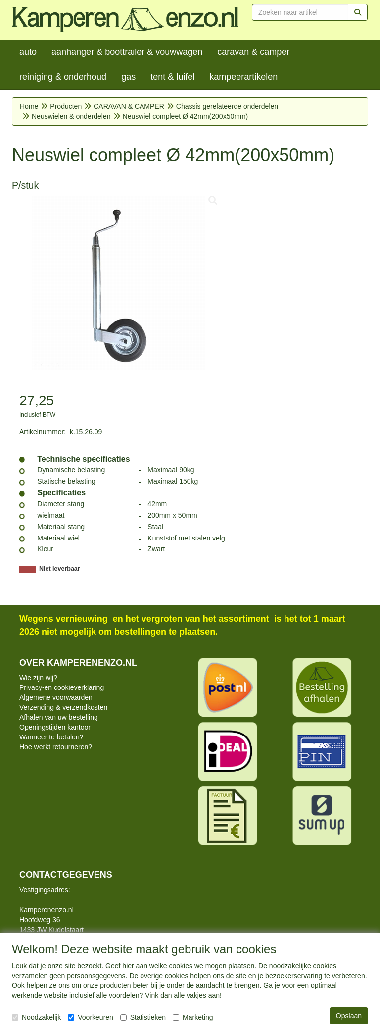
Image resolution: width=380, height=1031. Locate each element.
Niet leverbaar (59, 568)
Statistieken (143, 1017)
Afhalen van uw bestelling (58, 717)
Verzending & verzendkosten (63, 707)
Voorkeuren (90, 1017)
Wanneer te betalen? (51, 737)
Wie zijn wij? (38, 678)
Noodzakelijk (36, 1017)
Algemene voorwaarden (56, 697)
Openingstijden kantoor (55, 727)
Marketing (193, 1017)
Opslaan (349, 1016)
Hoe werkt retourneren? (55, 747)
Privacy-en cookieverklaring (61, 687)
